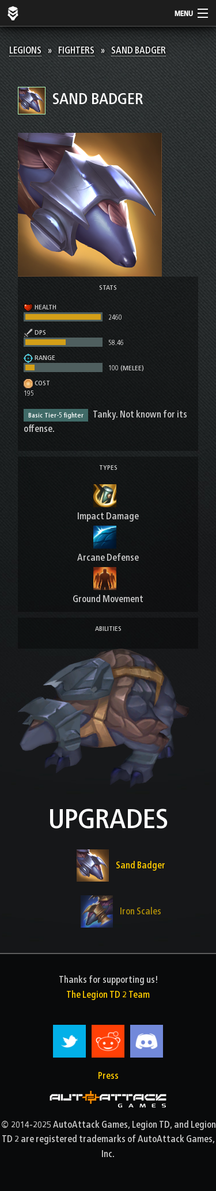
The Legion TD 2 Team (108, 994)
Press (108, 1075)
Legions (25, 50)
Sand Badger (138, 50)
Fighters (76, 50)
